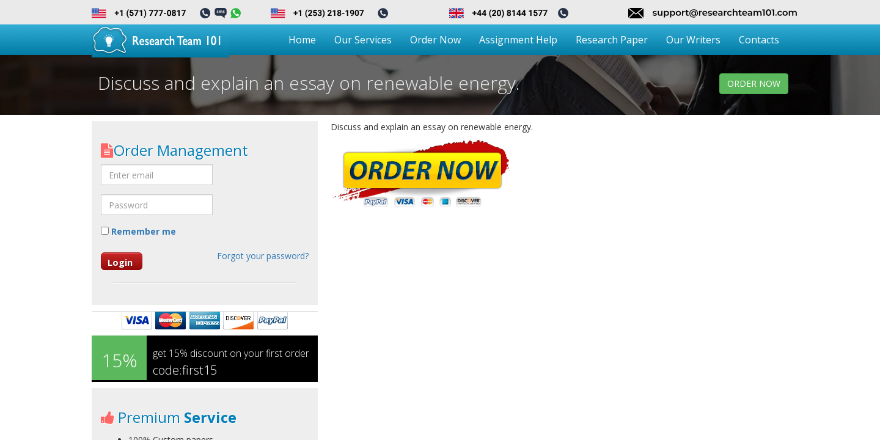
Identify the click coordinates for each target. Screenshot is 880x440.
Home (302, 39)
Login (120, 262)
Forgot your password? (263, 256)
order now (753, 83)
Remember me (138, 231)
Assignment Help (518, 39)
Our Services (363, 39)
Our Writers (693, 39)
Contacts (759, 39)
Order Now (435, 39)
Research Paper (612, 39)
